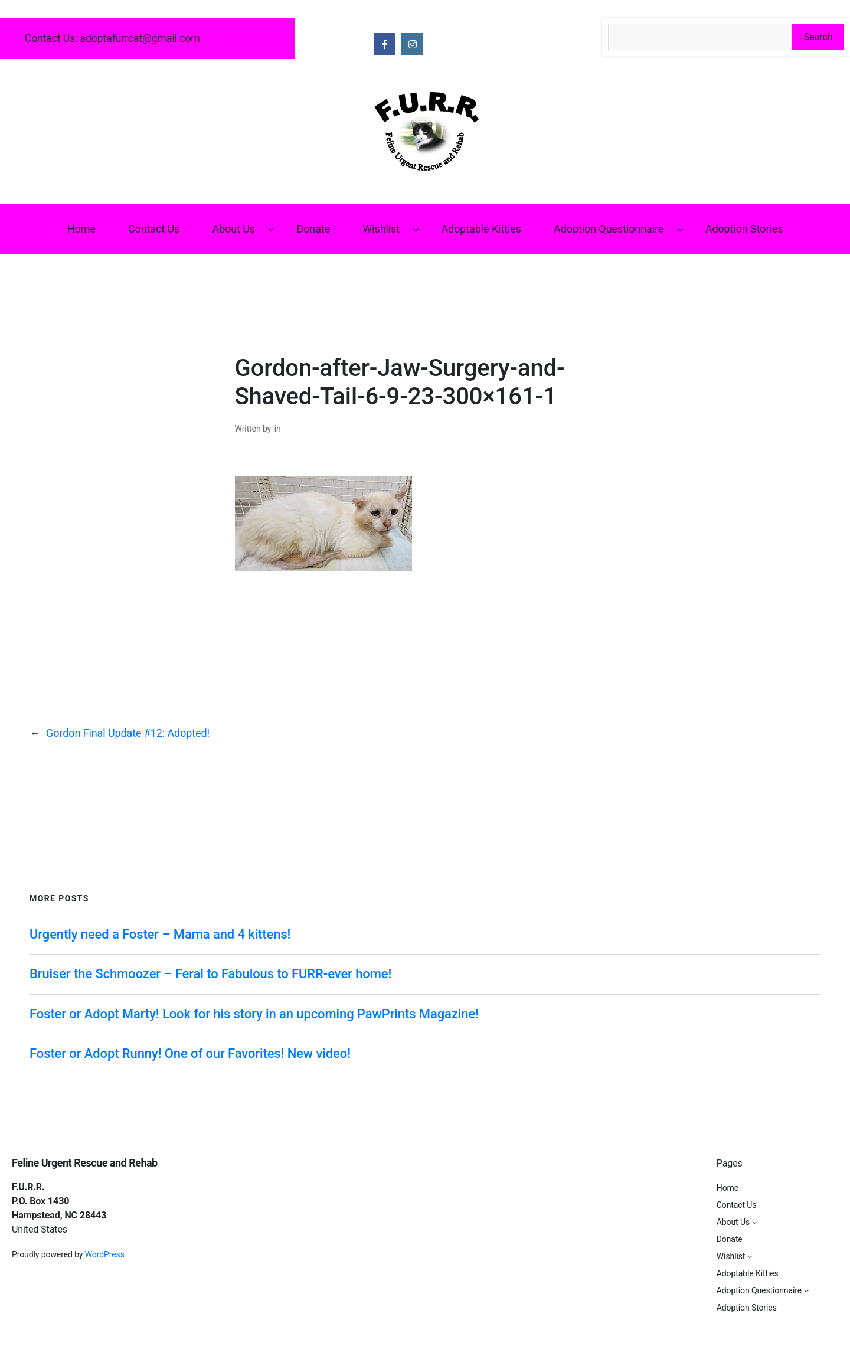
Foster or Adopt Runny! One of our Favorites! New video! (190, 1053)
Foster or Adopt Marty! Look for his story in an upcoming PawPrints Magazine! (254, 1014)
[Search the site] (700, 37)
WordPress (105, 1254)
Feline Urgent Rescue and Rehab (85, 1162)
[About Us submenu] (271, 229)
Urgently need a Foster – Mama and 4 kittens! (160, 934)
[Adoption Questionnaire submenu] (680, 229)
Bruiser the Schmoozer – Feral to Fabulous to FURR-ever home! (210, 973)
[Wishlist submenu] (416, 229)
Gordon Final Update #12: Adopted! (128, 733)
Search (818, 37)
